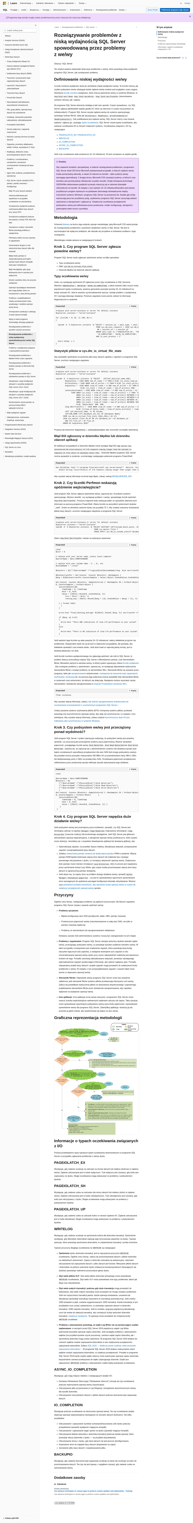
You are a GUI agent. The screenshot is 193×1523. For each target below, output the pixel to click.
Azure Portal (152, 10)
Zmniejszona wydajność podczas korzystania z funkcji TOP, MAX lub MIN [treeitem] (22, 220)
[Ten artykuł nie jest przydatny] (185, 57)
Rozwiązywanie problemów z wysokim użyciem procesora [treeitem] (20, 328)
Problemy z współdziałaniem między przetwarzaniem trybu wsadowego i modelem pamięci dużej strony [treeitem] (21, 302)
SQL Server (90, 27)
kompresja (70, 677)
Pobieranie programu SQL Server (175, 10)
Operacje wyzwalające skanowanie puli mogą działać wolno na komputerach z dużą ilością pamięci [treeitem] (22, 291)
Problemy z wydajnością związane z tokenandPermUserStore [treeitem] (22, 349)
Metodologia (162, 37)
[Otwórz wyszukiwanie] (180, 3)
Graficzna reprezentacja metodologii (171, 44)
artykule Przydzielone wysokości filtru (110, 684)
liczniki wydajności (131, 663)
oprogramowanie (78, 673)
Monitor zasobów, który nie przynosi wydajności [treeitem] (22, 281)
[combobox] (19, 30)
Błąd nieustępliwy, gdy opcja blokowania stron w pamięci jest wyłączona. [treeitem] (21, 272)
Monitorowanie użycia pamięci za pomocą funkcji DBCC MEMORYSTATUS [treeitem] (21, 405)
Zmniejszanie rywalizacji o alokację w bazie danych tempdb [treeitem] (22, 313)
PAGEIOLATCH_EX (87, 135)
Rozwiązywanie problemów (72, 27)
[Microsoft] (4, 3)
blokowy (66, 224)
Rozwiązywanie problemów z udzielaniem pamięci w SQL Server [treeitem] (22, 375)
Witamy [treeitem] (8, 36)
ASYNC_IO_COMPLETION (71, 145)
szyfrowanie (59, 677)
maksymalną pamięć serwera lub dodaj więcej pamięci (90, 854)
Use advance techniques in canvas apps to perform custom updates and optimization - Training (93, 1491)
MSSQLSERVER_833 (121, 476)
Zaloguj (187, 3)
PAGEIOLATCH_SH (67, 135)
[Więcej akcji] (137, 27)
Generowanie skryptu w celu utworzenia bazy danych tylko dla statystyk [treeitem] (21, 248)
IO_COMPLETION (67, 142)
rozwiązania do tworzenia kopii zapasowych (118, 673)
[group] (96, 327)
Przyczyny (162, 41)
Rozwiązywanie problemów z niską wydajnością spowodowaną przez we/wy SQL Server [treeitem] (22, 338)
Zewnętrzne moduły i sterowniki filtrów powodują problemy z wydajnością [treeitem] (21, 230)
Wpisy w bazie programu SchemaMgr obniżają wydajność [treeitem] (21, 320)
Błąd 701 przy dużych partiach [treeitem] (20, 191)
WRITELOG (64, 138)
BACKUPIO (64, 149)
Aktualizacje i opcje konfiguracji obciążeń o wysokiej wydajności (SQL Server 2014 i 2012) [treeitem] (21, 384)
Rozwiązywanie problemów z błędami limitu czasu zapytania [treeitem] (20, 356)
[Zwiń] (35, 25)
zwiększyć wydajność (78, 1316)
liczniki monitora (71, 93)
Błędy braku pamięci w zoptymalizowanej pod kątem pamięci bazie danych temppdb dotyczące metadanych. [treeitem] (21, 260)
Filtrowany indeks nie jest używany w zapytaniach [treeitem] (22, 239)
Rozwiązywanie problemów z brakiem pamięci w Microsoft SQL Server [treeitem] (21, 366)
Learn (57, 27)
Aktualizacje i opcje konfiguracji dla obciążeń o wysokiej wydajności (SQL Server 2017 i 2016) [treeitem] (22, 395)
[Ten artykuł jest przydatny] (182, 57)
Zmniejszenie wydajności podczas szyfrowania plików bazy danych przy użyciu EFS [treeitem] (22, 209)
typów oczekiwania (90, 123)
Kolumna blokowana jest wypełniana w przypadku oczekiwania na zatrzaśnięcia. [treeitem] (20, 199)
